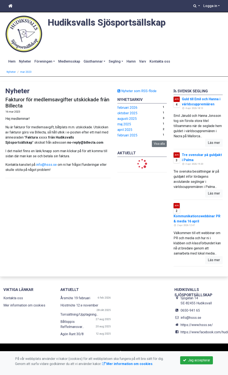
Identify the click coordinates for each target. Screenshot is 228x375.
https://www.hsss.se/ (197, 325)
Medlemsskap (69, 61)
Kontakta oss (160, 61)
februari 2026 (127, 108)
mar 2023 (25, 71)
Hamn (131, 61)
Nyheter (25, 61)
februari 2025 (127, 135)
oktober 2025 (127, 113)
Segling (115, 61)
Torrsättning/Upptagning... (79, 314)
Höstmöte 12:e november (79, 305)
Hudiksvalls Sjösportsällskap (106, 22)
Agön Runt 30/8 (72, 334)
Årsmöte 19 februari (75, 298)
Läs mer (214, 143)
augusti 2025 (127, 119)
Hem (12, 61)
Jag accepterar (196, 360)
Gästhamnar (93, 61)
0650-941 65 (190, 310)
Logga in (210, 6)
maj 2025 (124, 124)
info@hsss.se (46, 165)
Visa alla (159, 143)
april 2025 (124, 130)
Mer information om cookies (24, 305)
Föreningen (43, 61)
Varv (142, 61)
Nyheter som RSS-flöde (137, 91)
